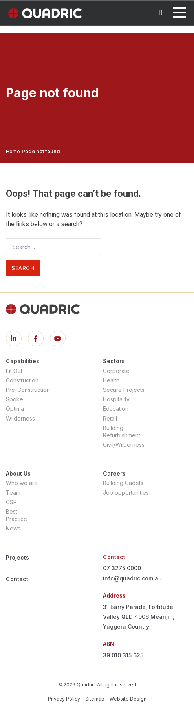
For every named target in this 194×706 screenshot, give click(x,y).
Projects (17, 557)
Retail (110, 418)
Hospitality (116, 399)
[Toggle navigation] (179, 12)
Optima (15, 408)
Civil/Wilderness (124, 444)
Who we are (22, 482)
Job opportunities (126, 492)
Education (115, 408)
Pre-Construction (28, 389)
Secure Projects (124, 389)
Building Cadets (123, 482)
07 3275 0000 (122, 568)
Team (13, 492)
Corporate (116, 371)
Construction (22, 380)
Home (13, 151)
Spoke (14, 399)
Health (111, 380)
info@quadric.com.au (132, 578)
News (13, 528)
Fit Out (14, 371)
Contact (17, 579)
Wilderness (20, 418)
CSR (11, 502)
